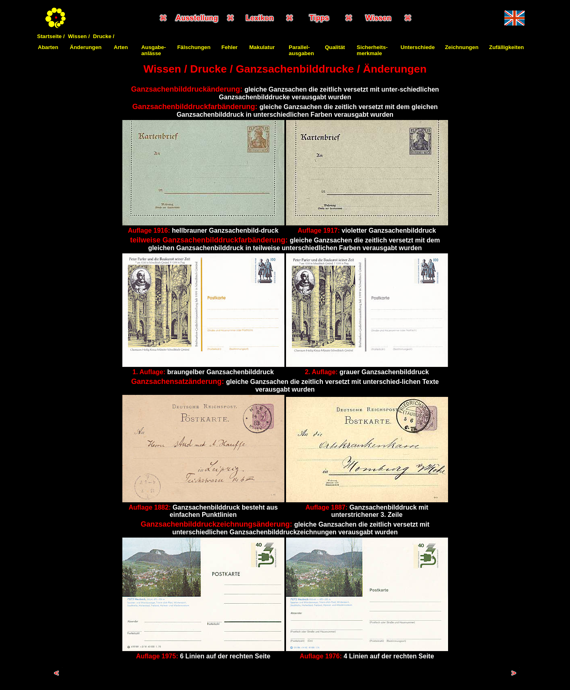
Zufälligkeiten (506, 47)
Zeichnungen (461, 47)
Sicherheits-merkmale (372, 50)
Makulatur (262, 47)
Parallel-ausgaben (301, 50)
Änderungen (86, 47)
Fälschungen (193, 47)
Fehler (230, 47)
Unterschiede (418, 47)
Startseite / (51, 36)
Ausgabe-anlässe (153, 50)
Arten (121, 47)
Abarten (48, 47)
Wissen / (79, 36)
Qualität (335, 47)
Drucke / (104, 36)
